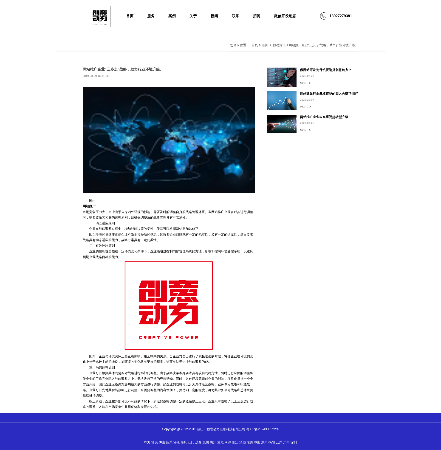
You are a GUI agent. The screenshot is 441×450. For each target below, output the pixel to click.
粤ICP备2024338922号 (262, 429)
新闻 (214, 16)
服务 (151, 16)
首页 (129, 16)
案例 (172, 16)
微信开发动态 (285, 16)
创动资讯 (279, 45)
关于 (193, 16)
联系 (235, 16)
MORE (305, 83)
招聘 (256, 16)
